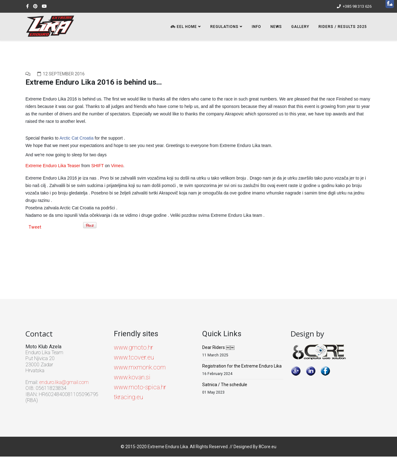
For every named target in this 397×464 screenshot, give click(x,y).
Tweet (35, 227)
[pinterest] (35, 6)
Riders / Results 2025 (343, 27)
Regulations (224, 27)
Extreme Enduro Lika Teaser (52, 165)
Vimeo (117, 165)
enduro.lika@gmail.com (64, 382)
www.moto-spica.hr (140, 387)
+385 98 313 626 (357, 6)
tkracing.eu (128, 397)
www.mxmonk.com (140, 367)
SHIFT (97, 165)
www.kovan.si (132, 377)
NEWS (276, 27)
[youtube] (44, 6)
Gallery (300, 27)
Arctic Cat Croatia (77, 138)
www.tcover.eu (134, 357)
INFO (256, 27)
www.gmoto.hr (133, 347)
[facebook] (27, 6)
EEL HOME (184, 27)
